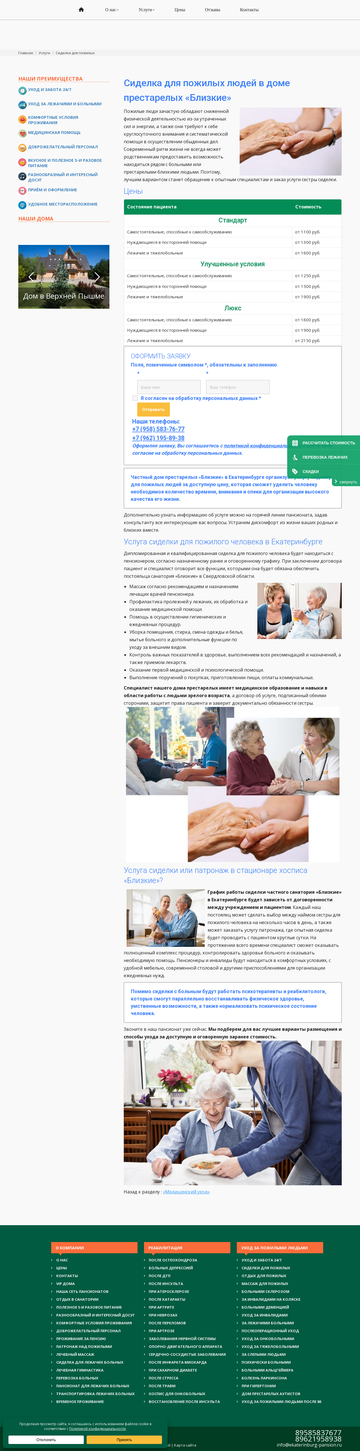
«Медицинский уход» (186, 1192)
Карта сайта (185, 1445)
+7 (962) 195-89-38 (180, 18)
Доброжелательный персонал (63, 146)
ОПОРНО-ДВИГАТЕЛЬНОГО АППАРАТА (185, 1346)
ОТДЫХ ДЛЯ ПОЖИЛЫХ (264, 1275)
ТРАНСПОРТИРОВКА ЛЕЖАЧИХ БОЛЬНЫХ (95, 1393)
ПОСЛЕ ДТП (159, 1275)
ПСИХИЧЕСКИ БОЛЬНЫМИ (266, 1362)
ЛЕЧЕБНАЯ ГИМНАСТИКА (80, 1370)
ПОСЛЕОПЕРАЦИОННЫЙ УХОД (270, 1330)
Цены (61, 1267)
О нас (62, 1260)
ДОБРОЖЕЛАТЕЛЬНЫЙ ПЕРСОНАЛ (88, 1330)
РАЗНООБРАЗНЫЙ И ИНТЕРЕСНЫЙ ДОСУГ (95, 1315)
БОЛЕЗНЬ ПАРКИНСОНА (264, 1378)
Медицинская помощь (54, 132)
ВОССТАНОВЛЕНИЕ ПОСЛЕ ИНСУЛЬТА (184, 1401)
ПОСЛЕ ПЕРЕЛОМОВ (167, 1322)
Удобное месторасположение (63, 204)
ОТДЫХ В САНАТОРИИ (77, 1299)
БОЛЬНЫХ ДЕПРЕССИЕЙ (171, 1267)
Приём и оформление (52, 189)
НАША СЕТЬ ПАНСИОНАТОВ (82, 1291)
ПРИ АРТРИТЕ (161, 1307)
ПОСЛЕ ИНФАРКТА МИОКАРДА (178, 1362)
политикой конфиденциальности (262, 446)
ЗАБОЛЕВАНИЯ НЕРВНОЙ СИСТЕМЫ (182, 1338)
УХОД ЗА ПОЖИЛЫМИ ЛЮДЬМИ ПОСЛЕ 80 (281, 1401)
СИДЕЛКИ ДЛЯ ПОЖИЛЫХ (266, 1267)
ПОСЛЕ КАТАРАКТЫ (167, 1299)
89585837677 (318, 1432)
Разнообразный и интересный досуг (63, 177)
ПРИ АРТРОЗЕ (161, 1330)
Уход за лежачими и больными (65, 103)
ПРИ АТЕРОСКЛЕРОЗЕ (169, 1291)
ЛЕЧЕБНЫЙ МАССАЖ (75, 1354)
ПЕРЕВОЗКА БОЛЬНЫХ (77, 1378)
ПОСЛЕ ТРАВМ (162, 1385)
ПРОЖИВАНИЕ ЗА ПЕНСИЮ (81, 1338)
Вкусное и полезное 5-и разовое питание (65, 163)
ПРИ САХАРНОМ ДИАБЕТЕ (173, 1370)
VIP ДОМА (65, 1283)
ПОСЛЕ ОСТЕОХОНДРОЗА (173, 1260)
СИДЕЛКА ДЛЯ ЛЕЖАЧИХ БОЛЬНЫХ (89, 1362)
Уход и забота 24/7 (49, 89)
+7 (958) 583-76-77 (180, 11)
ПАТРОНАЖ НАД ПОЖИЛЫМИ (84, 1346)
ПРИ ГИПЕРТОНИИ (259, 1385)
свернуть (348, 481)
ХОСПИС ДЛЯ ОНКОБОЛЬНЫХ (177, 1393)
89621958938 (318, 1439)
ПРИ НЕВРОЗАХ (163, 1315)
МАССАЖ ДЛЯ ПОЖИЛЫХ (265, 1283)
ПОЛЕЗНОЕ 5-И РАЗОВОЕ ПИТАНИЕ (89, 1307)
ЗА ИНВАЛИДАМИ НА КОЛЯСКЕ (271, 1299)
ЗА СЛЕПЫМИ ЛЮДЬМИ (264, 1354)
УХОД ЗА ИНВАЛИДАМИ (265, 1315)
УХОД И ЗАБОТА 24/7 (261, 1260)
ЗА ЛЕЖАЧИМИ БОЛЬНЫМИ (268, 1322)
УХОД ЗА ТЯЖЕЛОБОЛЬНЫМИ (270, 1346)
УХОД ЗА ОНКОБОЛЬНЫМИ (268, 1338)
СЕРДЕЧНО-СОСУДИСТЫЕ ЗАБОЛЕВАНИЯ (187, 1354)
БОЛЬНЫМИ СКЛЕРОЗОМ (265, 1291)
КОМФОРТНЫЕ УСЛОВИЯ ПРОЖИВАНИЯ (94, 1322)
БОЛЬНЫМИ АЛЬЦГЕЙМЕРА (267, 1370)
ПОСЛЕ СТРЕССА (163, 1378)
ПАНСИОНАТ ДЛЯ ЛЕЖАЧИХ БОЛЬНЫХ (92, 1385)
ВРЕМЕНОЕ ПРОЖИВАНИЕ (80, 1401)
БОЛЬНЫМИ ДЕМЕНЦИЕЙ (265, 1307)
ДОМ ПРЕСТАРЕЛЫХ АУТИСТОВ (271, 1393)
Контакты (67, 1275)
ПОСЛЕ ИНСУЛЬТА (166, 1283)
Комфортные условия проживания (53, 120)
